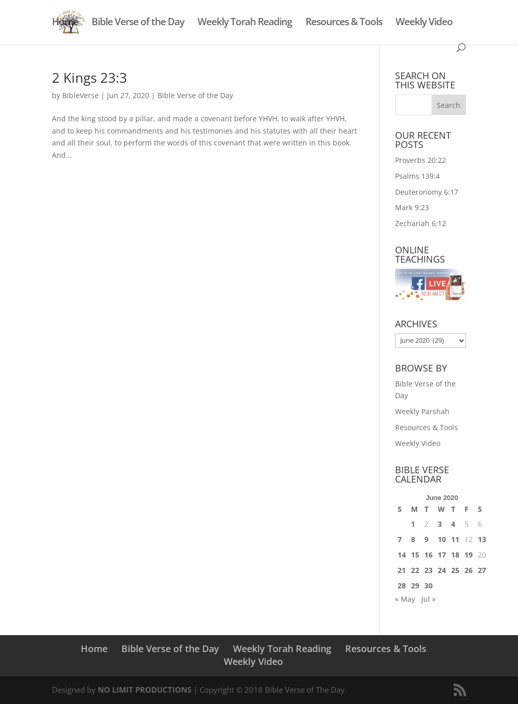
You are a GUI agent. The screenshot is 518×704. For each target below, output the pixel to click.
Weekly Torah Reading (245, 23)
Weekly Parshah (422, 411)
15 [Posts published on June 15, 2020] (415, 555)
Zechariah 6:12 (420, 223)
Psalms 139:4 (417, 176)
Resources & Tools (344, 23)
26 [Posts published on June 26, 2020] (469, 570)
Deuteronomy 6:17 (426, 192)
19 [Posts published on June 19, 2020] (469, 555)
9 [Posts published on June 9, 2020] (426, 539)
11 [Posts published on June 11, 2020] (455, 539)
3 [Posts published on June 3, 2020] (440, 524)
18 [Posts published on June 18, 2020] (455, 555)
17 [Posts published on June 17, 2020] (442, 555)
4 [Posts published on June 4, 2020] (453, 524)
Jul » (428, 599)
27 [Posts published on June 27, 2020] (482, 570)
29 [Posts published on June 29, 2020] (415, 585)
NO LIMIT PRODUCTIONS (144, 689)
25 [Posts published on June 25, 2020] (455, 570)
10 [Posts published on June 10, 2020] (442, 539)
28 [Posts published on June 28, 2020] (402, 585)
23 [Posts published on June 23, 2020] (428, 570)
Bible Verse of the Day (138, 23)
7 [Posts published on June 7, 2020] (400, 539)
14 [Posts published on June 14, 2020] (402, 555)
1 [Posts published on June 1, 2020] (413, 524)
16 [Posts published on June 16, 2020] (428, 555)
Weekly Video (424, 23)
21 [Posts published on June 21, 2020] (402, 570)
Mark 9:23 (412, 207)
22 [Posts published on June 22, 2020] (415, 570)
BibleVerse (80, 95)
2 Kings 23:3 (89, 77)
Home (65, 23)
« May (405, 599)
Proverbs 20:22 (420, 160)
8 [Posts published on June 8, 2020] (413, 539)
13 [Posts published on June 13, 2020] (482, 539)
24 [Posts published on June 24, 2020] (442, 570)
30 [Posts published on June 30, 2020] (428, 585)
